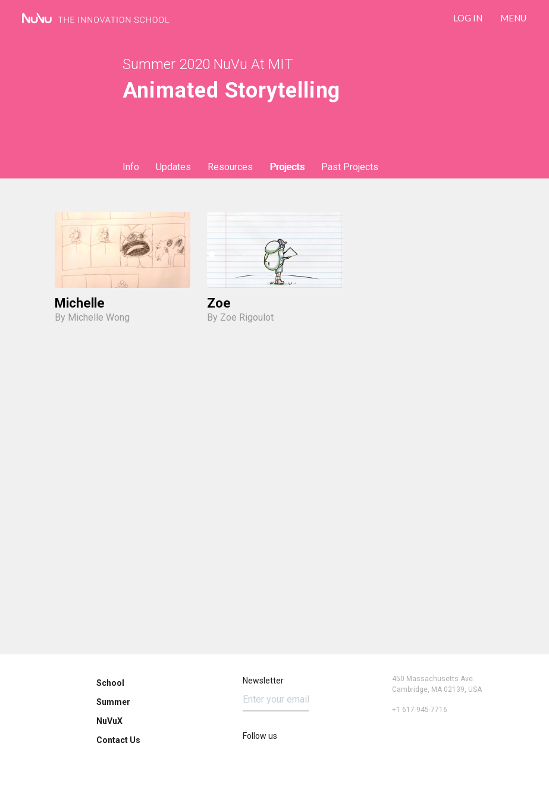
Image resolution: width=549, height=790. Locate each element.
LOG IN (467, 17)
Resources (230, 167)
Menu (513, 17)
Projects (287, 167)
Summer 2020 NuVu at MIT (208, 64)
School (110, 683)
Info (131, 167)
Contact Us (118, 740)
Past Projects (349, 167)
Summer (113, 702)
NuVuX (109, 721)
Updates (173, 167)
